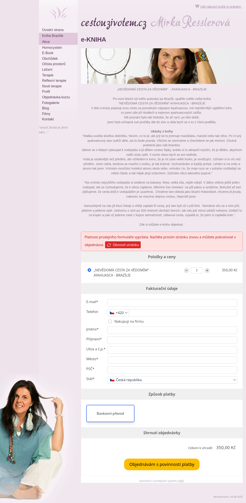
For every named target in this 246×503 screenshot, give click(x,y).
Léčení (47, 69)
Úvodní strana (53, 30)
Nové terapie (52, 86)
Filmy (46, 114)
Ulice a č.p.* (96, 349)
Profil (46, 91)
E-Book (47, 53)
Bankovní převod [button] (110, 413)
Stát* (90, 378)
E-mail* (92, 301)
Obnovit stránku (123, 244)
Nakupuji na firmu (129, 321)
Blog (45, 108)
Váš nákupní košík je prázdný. (221, 6)
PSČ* (90, 368)
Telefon (92, 311)
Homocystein (52, 47)
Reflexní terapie (54, 80)
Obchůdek (50, 58)
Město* (92, 359)
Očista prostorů (53, 64)
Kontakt (48, 119)
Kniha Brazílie (52, 36)
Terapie (47, 75)
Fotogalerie (50, 103)
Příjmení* (94, 339)
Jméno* (92, 329)
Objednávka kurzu (56, 97)
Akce (46, 42)
